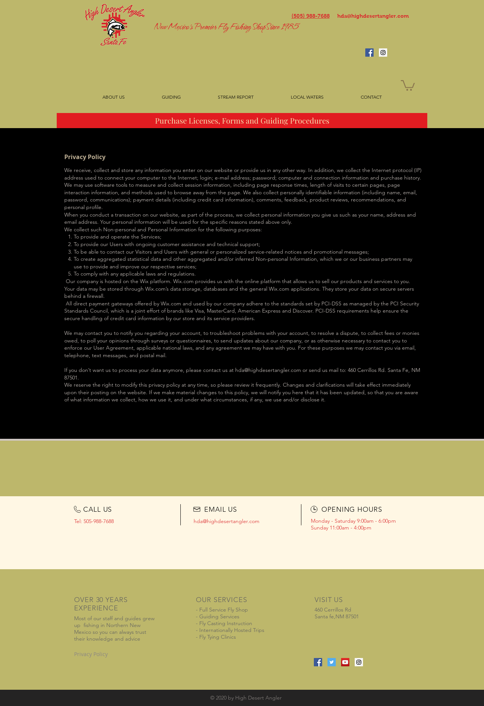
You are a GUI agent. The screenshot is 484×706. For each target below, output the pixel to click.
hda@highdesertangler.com (373, 16)
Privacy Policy (91, 654)
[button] (408, 85)
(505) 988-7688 (311, 16)
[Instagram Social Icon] (383, 52)
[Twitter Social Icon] (331, 662)
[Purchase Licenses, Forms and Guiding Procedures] (242, 120)
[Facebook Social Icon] (369, 52)
